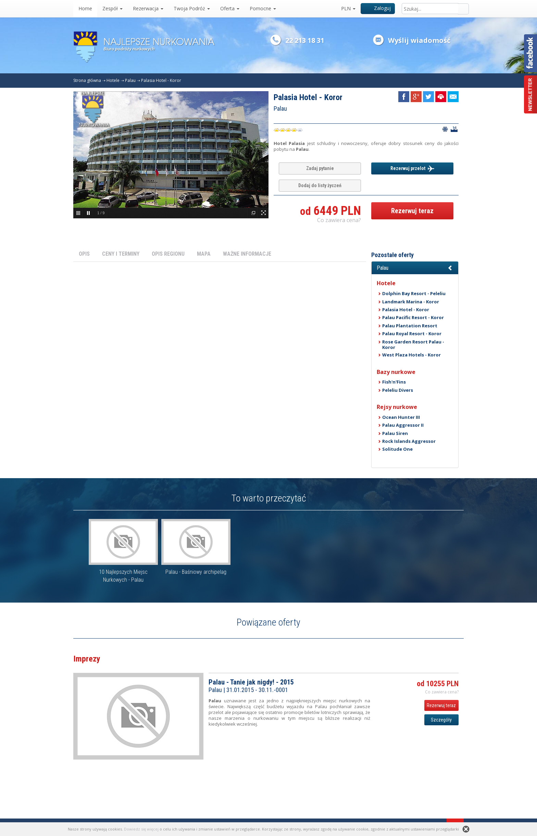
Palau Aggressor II (403, 425)
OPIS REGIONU (168, 254)
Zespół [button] (112, 8)
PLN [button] (348, 8)
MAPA (204, 254)
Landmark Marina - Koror (410, 302)
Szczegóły (441, 720)
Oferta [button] (229, 8)
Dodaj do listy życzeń (319, 185)
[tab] (415, 268)
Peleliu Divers (397, 390)
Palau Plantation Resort (409, 326)
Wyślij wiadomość (419, 40)
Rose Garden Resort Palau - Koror (413, 344)
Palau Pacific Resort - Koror (413, 317)
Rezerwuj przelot (412, 168)
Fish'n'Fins (394, 382)
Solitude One (397, 449)
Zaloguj (378, 8)
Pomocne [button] (263, 8)
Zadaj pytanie (320, 168)
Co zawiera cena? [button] (339, 220)
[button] (415, 268)
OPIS (84, 254)
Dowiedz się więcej (141, 829)
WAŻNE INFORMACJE (247, 254)
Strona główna (87, 80)
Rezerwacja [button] (148, 8)
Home (85, 8)
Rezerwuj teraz (412, 211)
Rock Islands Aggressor (409, 441)
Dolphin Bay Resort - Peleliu (414, 293)
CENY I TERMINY (120, 254)
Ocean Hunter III (401, 417)
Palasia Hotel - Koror (161, 80)
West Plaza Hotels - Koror (411, 355)
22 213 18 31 (304, 40)
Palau (130, 80)
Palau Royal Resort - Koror (411, 333)
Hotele (113, 80)
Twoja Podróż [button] (192, 8)
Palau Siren (395, 433)
